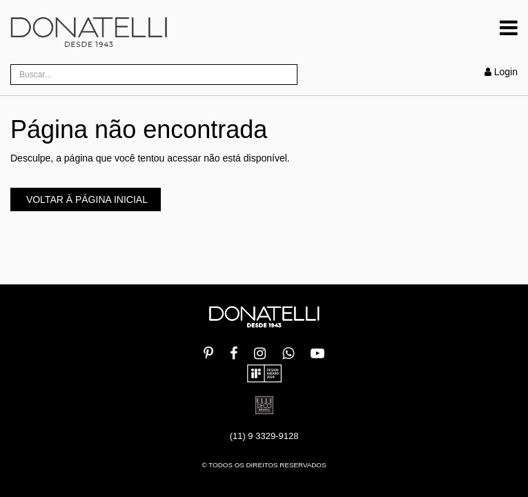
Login (501, 71)
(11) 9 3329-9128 (264, 436)
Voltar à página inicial (85, 199)
